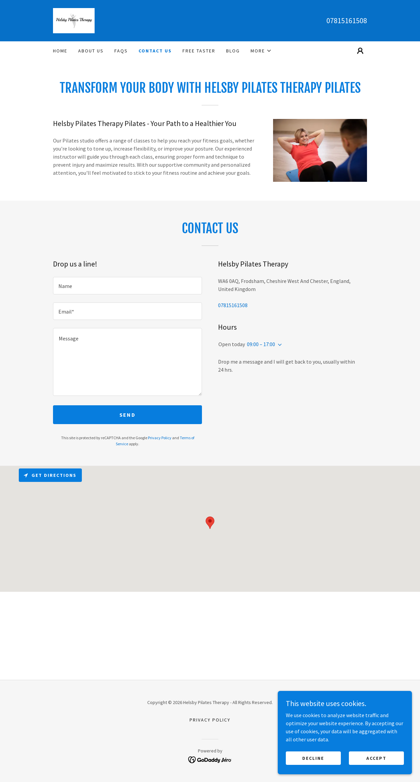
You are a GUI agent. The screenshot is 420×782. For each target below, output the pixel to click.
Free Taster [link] (198, 51)
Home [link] (60, 51)
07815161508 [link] (346, 20)
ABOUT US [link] (91, 51)
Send (127, 414)
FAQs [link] (121, 51)
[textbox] (127, 285)
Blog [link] (233, 51)
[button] (261, 51)
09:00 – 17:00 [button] (261, 344)
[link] (74, 19)
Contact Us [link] (155, 51)
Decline (313, 758)
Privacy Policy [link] (159, 437)
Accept (376, 758)
